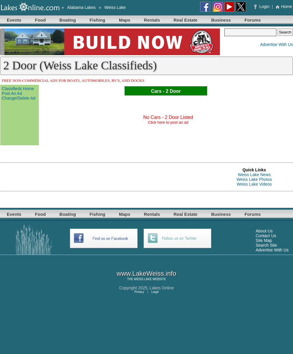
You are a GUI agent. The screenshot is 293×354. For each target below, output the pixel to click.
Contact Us (266, 235)
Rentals (152, 20)
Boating (67, 20)
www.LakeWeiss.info (146, 273)
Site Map (264, 240)
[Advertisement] (69, 177)
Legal (155, 292)
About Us (264, 231)
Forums (252, 20)
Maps (124, 20)
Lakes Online (162, 288)
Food (40, 20)
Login (262, 6)
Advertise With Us (276, 44)
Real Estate (186, 20)
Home (283, 6)
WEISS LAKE (143, 279)
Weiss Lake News (254, 174)
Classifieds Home (18, 88)
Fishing (97, 20)
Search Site (266, 245)
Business (221, 20)
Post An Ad (12, 93)
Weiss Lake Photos (254, 179)
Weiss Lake (115, 7)
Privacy (139, 292)
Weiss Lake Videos (254, 184)
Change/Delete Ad (19, 98)
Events (14, 20)
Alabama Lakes (81, 7)
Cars (156, 91)
